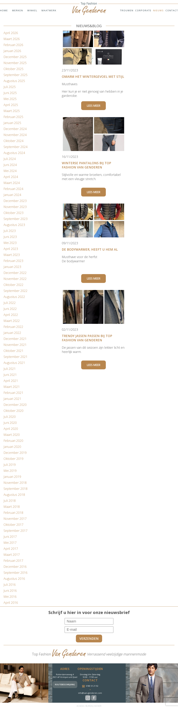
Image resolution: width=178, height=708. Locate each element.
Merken (17, 10)
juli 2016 (10, 584)
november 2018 (15, 482)
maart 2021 (12, 387)
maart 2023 (12, 255)
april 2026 (11, 33)
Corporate (143, 10)
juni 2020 (10, 422)
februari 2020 (13, 440)
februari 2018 (13, 512)
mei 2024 (10, 171)
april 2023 (11, 249)
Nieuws (158, 10)
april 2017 (11, 548)
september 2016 (15, 572)
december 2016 (15, 566)
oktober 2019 (13, 458)
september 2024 (15, 147)
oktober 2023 (13, 213)
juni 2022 (10, 309)
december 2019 (15, 452)
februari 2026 (13, 45)
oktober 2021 (13, 351)
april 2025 (11, 105)
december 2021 (15, 339)
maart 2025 (12, 111)
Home (4, 10)
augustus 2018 (14, 494)
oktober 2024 (13, 141)
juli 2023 (10, 231)
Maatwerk (49, 10)
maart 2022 (12, 321)
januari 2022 (12, 333)
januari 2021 (12, 399)
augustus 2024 (14, 153)
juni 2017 (10, 536)
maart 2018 (12, 506)
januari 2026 (12, 51)
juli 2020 (10, 416)
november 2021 (15, 345)
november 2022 (15, 279)
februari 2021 (13, 393)
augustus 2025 (14, 81)
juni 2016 (10, 590)
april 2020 (11, 428)
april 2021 (11, 381)
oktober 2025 (13, 69)
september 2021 (15, 357)
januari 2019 (12, 476)
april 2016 (11, 602)
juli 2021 (10, 369)
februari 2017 (13, 560)
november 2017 (15, 518)
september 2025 (15, 75)
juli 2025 (10, 87)
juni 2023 (10, 237)
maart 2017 (12, 554)
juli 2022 (10, 303)
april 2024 (11, 177)
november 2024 (15, 135)
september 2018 (15, 488)
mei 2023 (10, 243)
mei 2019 (10, 470)
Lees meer (93, 106)
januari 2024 (12, 195)
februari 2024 (13, 189)
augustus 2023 (14, 225)
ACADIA (80, 705)
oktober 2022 (13, 285)
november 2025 (15, 63)
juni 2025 (10, 93)
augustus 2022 (14, 297)
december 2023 (15, 201)
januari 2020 (12, 446)
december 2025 (15, 57)
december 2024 (15, 129)
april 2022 (11, 315)
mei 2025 (10, 99)
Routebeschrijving (65, 684)
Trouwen (126, 10)
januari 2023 (12, 267)
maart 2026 (12, 39)
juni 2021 (10, 375)
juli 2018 (10, 500)
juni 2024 (10, 165)
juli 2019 (10, 464)
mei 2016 (10, 596)
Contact (171, 10)
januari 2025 (12, 123)
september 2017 (15, 530)
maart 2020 (12, 434)
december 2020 (15, 405)
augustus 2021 (14, 363)
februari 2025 (13, 117)
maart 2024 (12, 183)
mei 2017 (10, 542)
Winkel (32, 10)
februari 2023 (13, 261)
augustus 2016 (14, 578)
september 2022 (15, 291)
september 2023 (15, 219)
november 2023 (15, 207)
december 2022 (15, 273)
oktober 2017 (13, 524)
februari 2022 (13, 327)
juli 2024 (10, 159)
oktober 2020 (13, 411)
